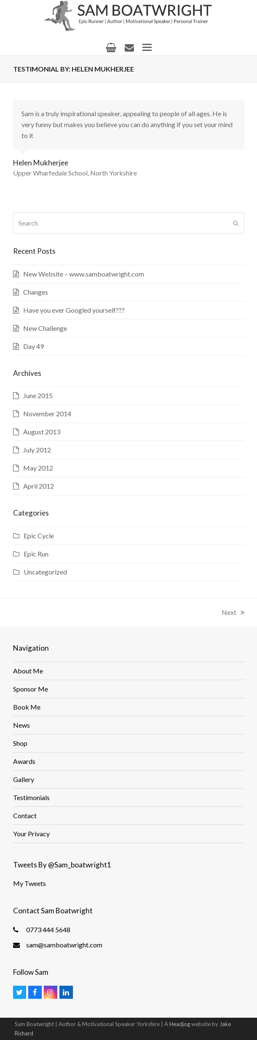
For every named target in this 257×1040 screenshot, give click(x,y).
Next (233, 612)
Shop (20, 743)
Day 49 (33, 346)
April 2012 (38, 486)
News (21, 725)
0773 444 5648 (48, 930)
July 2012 (37, 450)
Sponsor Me (30, 689)
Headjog (179, 1024)
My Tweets (29, 883)
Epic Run (36, 554)
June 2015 (38, 395)
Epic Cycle (39, 536)
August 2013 (41, 432)
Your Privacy (31, 834)
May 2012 (38, 468)
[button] (147, 47)
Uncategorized (45, 572)
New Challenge (45, 328)
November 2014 (47, 414)
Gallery (23, 779)
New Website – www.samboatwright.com (83, 274)
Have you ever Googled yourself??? (74, 310)
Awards (24, 761)
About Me (28, 671)
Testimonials (31, 797)
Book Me (26, 707)
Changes (35, 292)
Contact (25, 815)
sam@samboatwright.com (64, 945)
